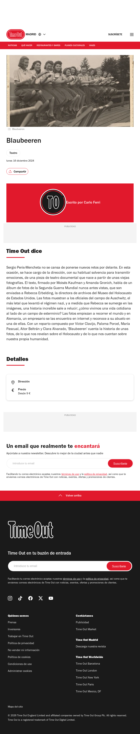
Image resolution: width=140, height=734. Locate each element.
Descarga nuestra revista (91, 646)
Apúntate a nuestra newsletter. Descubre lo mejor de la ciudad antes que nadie (54, 453)
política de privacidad (95, 474)
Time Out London (86, 670)
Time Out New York (87, 677)
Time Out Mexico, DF (88, 691)
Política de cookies (19, 657)
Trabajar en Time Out (20, 636)
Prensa (12, 622)
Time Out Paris (85, 684)
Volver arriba (70, 496)
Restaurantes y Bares (48, 46)
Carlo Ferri (92, 203)
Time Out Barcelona (88, 664)
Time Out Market (86, 629)
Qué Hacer (26, 46)
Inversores (14, 629)
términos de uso (70, 474)
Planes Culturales (75, 46)
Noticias (12, 46)
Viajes (92, 46)
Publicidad (82, 622)
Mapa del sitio (15, 707)
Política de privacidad (21, 643)
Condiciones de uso (20, 664)
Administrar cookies (20, 671)
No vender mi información (24, 650)
